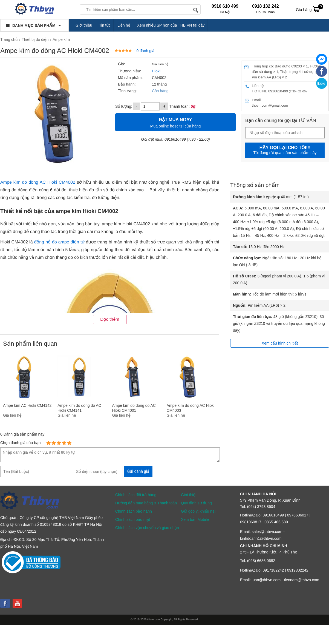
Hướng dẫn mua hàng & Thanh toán (146, 503)
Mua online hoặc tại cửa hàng (175, 122)
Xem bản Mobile (195, 519)
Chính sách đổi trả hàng (135, 495)
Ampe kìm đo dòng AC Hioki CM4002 (37, 182)
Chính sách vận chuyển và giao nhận (147, 527)
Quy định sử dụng (196, 503)
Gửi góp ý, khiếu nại (198, 511)
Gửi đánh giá (138, 471)
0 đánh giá (145, 51)
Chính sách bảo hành (133, 511)
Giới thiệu (84, 25)
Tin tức (105, 25)
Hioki (155, 71)
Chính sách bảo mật (132, 519)
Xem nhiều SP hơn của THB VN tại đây (171, 25)
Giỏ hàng (309, 9)
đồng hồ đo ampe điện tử (59, 242)
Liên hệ (123, 25)
